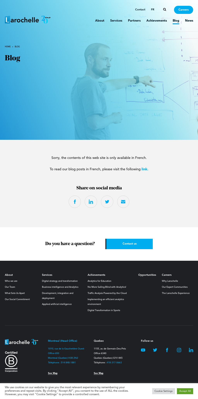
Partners (134, 20)
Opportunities (147, 275)
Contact (140, 9)
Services (116, 20)
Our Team (10, 287)
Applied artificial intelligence (57, 304)
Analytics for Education (99, 281)
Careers (183, 9)
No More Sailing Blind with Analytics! (107, 287)
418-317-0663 (114, 363)
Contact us (130, 243)
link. (145, 169)
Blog (176, 20)
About (99, 20)
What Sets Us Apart (15, 293)
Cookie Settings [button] (163, 391)
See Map (53, 373)
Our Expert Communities (175, 287)
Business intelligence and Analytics (60, 287)
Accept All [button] (185, 391)
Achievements (156, 20)
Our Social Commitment (17, 299)
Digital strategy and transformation (60, 281)
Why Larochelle (170, 281)
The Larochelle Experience (176, 293)
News (189, 20)
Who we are (11, 281)
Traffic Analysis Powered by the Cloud (107, 293)
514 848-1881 (68, 363)
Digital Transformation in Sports (104, 310)
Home (8, 47)
